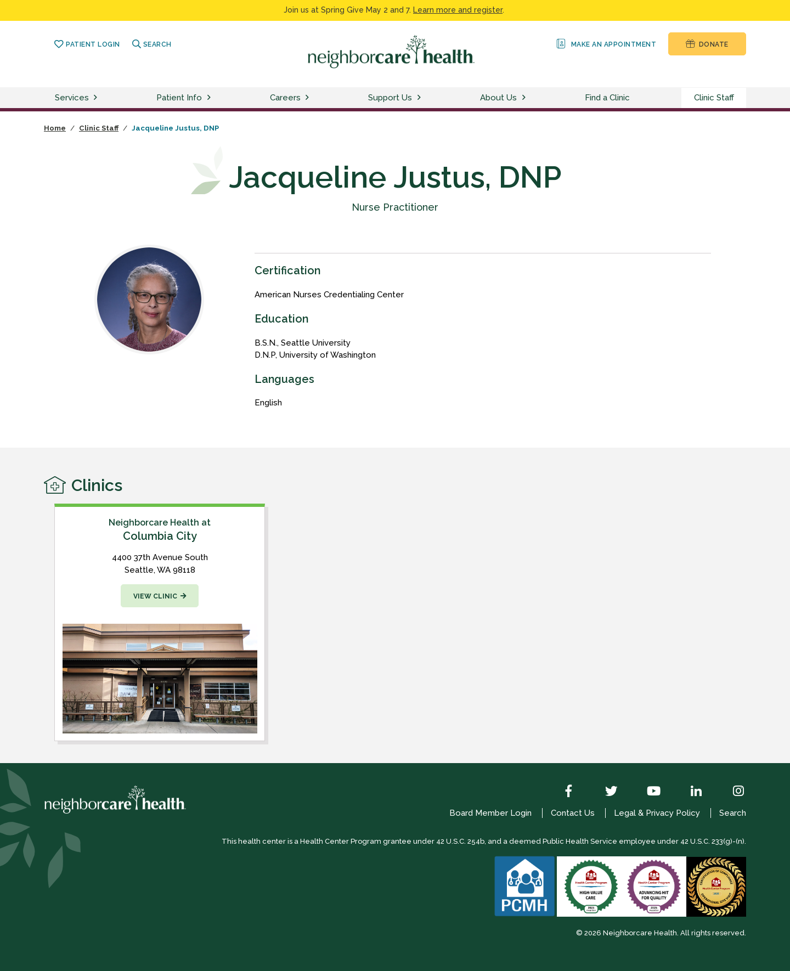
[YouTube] (646, 792)
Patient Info (179, 98)
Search (152, 44)
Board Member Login (490, 813)
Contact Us (573, 813)
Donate (707, 43)
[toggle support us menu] (420, 98)
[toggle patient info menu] (210, 98)
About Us (498, 98)
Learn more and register (458, 9)
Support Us (390, 98)
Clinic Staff (714, 98)
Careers (285, 98)
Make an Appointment (605, 43)
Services (72, 98)
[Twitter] (603, 792)
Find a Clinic (607, 98)
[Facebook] (561, 792)
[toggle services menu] (97, 98)
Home (55, 128)
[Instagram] (730, 792)
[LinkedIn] (688, 792)
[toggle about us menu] (525, 98)
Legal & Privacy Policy (657, 813)
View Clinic (155, 596)
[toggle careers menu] (309, 98)
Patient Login (87, 44)
